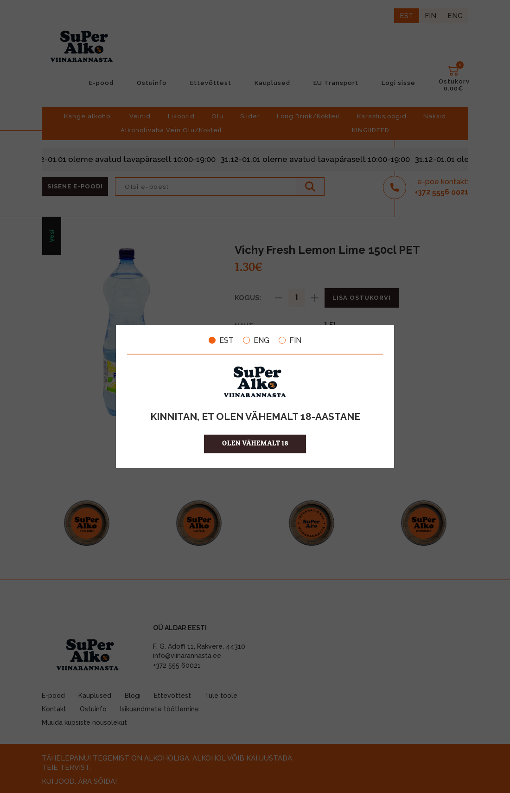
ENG (256, 340)
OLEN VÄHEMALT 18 (255, 444)
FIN (290, 340)
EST (221, 340)
